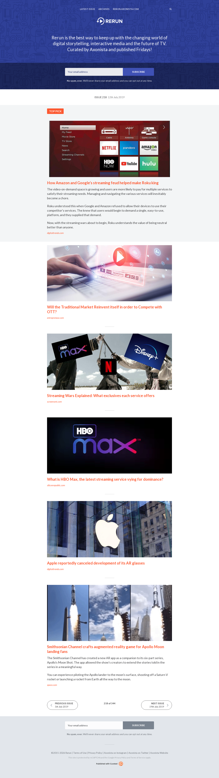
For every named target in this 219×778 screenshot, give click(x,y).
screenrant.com (54, 401)
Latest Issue (87, 9)
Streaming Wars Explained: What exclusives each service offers (100, 395)
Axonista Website (159, 752)
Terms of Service (138, 757)
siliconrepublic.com (56, 485)
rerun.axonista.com (126, 9)
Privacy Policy (95, 752)
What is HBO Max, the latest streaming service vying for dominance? (105, 479)
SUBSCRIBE (138, 71)
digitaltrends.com (55, 232)
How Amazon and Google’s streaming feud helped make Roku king (103, 182)
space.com (52, 684)
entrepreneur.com (55, 317)
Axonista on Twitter (138, 752)
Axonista (99, 49)
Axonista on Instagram (115, 752)
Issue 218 (109, 97)
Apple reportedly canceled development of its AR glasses (96, 563)
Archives (104, 9)
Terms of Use (79, 752)
